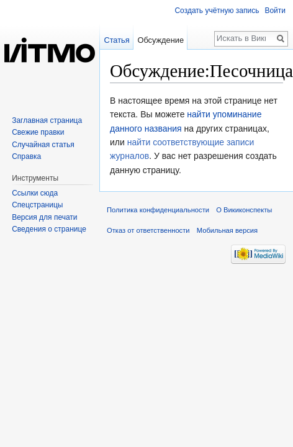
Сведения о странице (49, 229)
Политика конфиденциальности (158, 210)
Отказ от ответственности (148, 230)
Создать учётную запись (216, 10)
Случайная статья (43, 144)
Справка (26, 156)
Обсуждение (160, 40)
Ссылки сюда (35, 193)
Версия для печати (44, 217)
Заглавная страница (47, 120)
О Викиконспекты (244, 210)
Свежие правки (38, 132)
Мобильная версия (227, 230)
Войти (275, 10)
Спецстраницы (37, 205)
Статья (116, 40)
